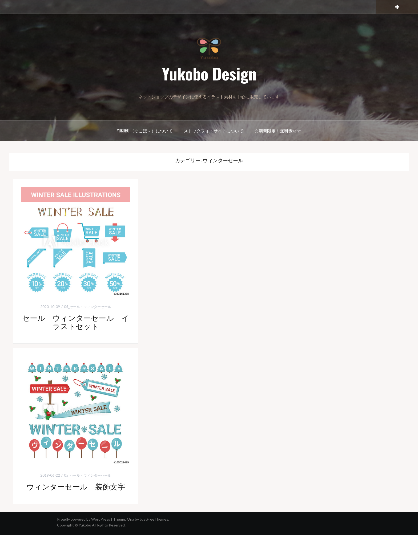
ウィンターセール (97, 307)
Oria (130, 519)
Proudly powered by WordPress (83, 519)
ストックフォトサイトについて (213, 130)
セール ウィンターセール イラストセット (75, 321)
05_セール (72, 307)
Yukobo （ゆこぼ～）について (145, 130)
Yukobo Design (209, 73)
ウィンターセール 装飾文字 (75, 486)
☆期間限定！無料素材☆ (277, 130)
